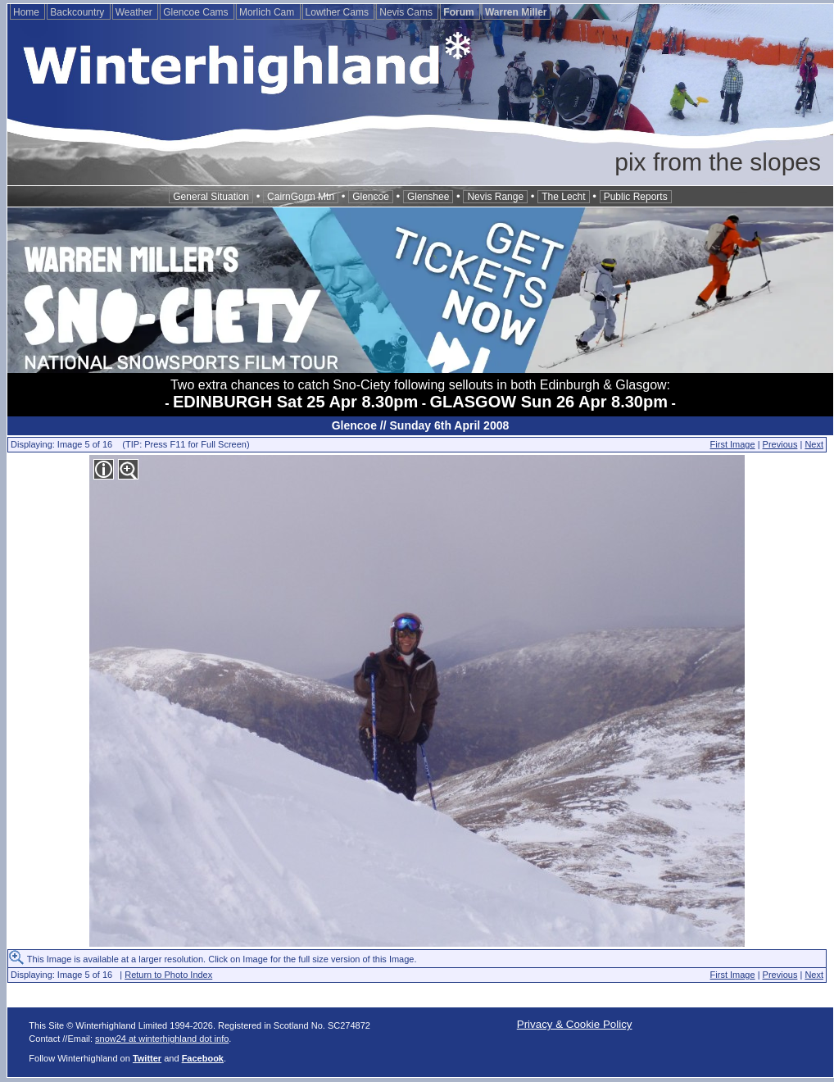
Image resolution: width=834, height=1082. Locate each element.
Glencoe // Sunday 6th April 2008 (421, 425)
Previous (780, 444)
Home (27, 12)
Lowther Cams (339, 12)
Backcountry (78, 12)
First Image (732, 444)
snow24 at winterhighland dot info (162, 1038)
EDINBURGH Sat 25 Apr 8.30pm (295, 402)
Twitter (147, 1058)
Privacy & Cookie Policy (574, 1024)
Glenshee (428, 196)
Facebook (203, 1058)
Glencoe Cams (197, 12)
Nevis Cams (407, 12)
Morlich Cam (268, 12)
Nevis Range (495, 196)
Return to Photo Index (168, 975)
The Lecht (563, 196)
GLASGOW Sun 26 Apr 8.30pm (549, 402)
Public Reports (636, 196)
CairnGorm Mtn (300, 196)
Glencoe (370, 196)
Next (814, 444)
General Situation (211, 196)
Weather (135, 12)
